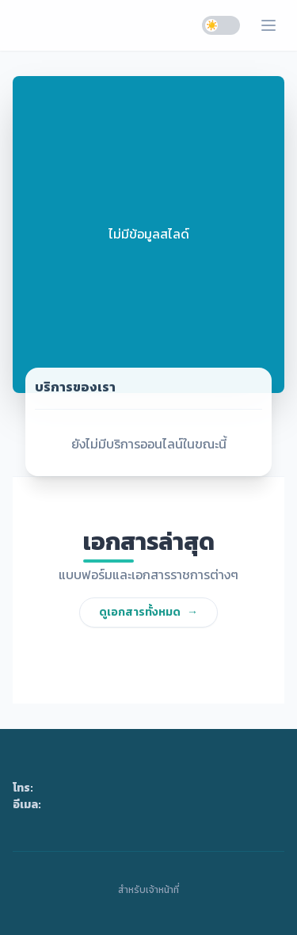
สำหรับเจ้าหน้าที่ (148, 889)
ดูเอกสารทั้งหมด (148, 612)
